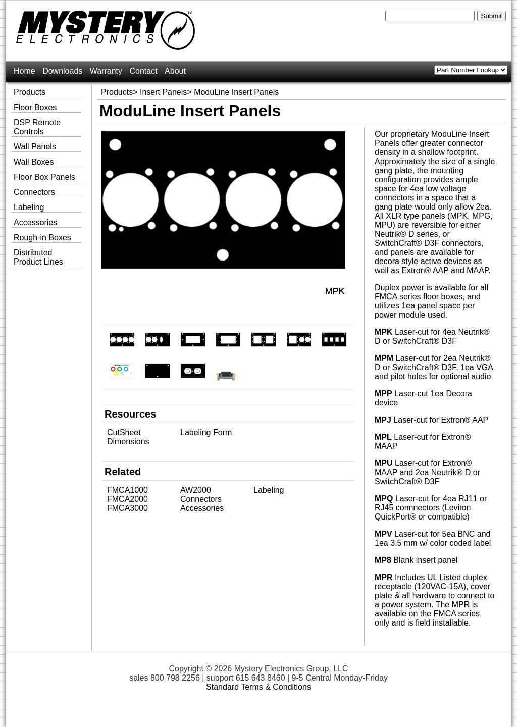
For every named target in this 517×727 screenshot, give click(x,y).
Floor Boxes (35, 107)
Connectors (201, 499)
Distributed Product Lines (38, 257)
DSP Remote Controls (37, 127)
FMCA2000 (127, 499)
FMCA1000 (127, 490)
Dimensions (128, 441)
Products (117, 92)
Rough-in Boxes (42, 237)
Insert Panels (163, 92)
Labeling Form (206, 432)
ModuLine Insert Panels (236, 92)
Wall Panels (35, 146)
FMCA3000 (127, 508)
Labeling (268, 490)
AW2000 (195, 490)
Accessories (202, 508)
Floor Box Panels (44, 177)
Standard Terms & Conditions (258, 687)
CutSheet (124, 432)
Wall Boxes (34, 162)
